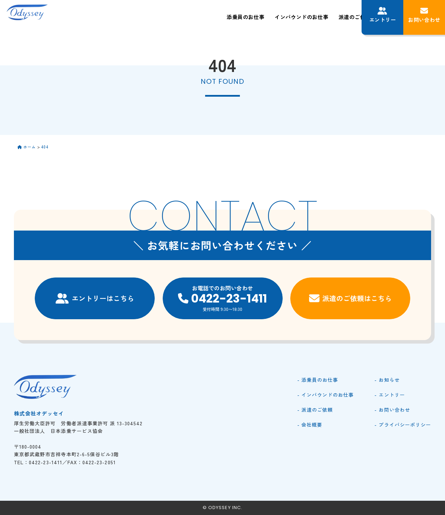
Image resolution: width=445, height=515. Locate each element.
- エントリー (389, 394)
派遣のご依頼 (268, 17)
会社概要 (307, 17)
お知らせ (340, 17)
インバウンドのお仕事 (214, 17)
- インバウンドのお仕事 (325, 394)
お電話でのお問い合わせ (222, 298)
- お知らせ (386, 379)
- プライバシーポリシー (402, 424)
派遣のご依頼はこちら (350, 298)
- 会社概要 (309, 424)
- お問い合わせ (392, 409)
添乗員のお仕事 (155, 17)
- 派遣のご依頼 (315, 409)
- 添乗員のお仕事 (317, 379)
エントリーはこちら (95, 298)
